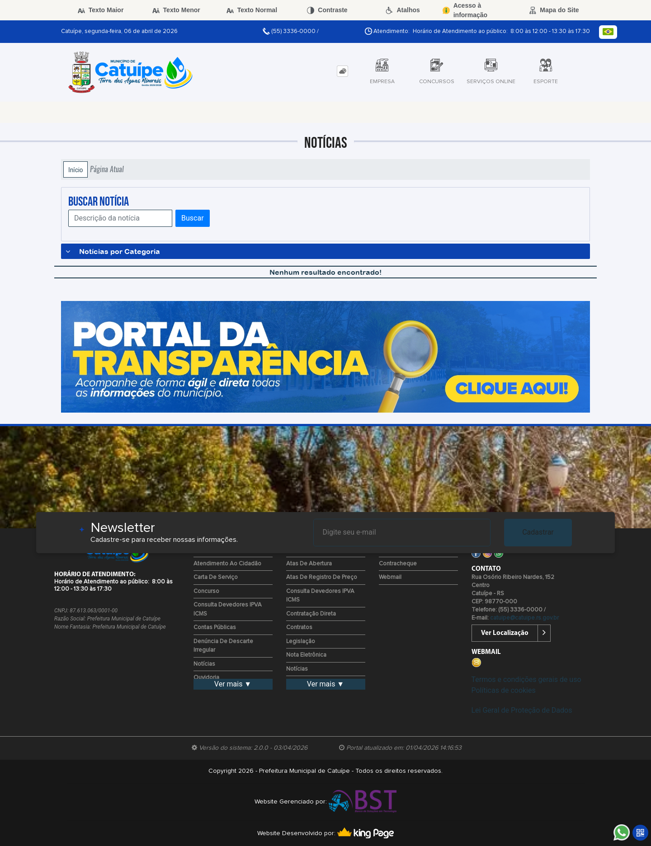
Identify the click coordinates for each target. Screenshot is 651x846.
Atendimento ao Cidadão (227, 564)
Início (75, 169)
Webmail (390, 577)
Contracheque (398, 564)
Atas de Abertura (309, 564)
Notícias (204, 664)
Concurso (206, 591)
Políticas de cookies (504, 690)
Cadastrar (538, 532)
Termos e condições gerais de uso (526, 679)
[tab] (342, 71)
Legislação (300, 641)
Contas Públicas (214, 627)
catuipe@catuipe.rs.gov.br (524, 618)
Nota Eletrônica (306, 655)
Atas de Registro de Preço (321, 577)
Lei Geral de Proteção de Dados (522, 710)
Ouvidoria (206, 678)
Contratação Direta (311, 614)
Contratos (299, 627)
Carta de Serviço (215, 577)
